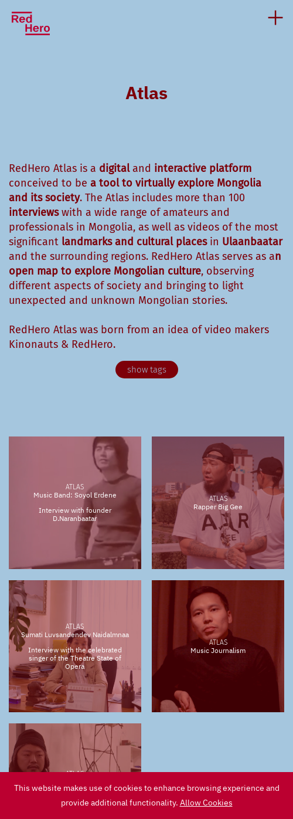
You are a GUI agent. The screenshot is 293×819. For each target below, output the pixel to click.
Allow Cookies (206, 802)
